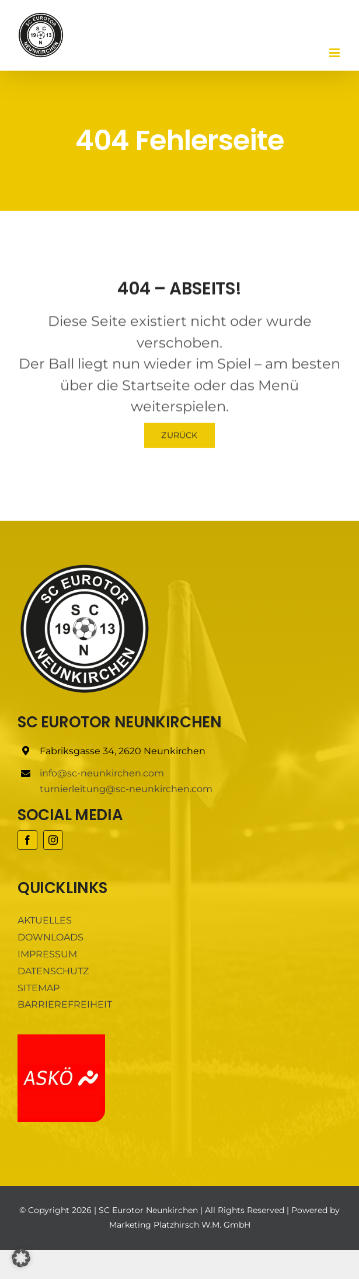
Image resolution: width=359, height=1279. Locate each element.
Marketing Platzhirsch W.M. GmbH (179, 1224)
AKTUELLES (45, 920)
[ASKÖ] (61, 1038)
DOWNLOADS (50, 937)
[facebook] (27, 840)
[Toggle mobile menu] (335, 53)
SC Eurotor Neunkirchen (148, 1210)
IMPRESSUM (47, 954)
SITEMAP (39, 988)
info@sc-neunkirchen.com (102, 773)
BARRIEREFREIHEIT (65, 1004)
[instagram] (53, 840)
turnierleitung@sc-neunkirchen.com (126, 788)
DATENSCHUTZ (53, 971)
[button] (21, 1258)
